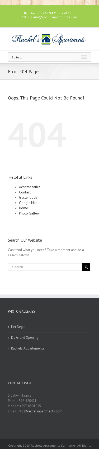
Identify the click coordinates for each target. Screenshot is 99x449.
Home (23, 208)
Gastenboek (28, 197)
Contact (25, 192)
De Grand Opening (24, 337)
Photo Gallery (29, 213)
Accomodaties (29, 187)
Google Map (28, 203)
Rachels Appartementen (28, 348)
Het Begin (18, 327)
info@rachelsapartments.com (55, 17)
